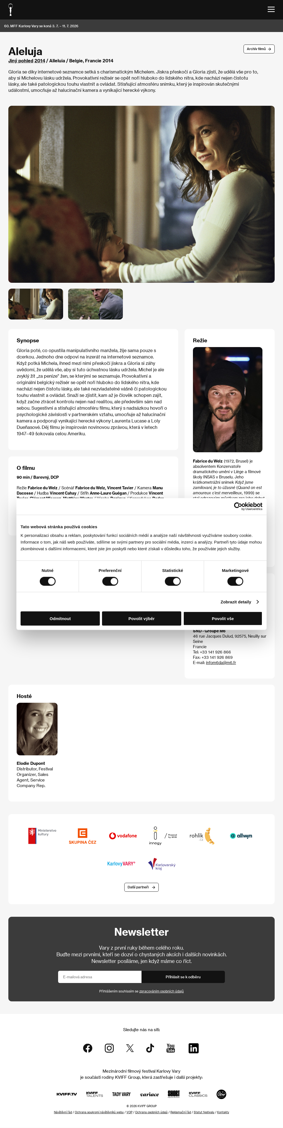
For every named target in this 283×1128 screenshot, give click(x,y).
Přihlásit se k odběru (183, 977)
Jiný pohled (20, 60)
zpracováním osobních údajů (161, 991)
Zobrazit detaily (236, 601)
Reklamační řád (180, 1112)
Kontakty (223, 1112)
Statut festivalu (204, 1112)
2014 (39, 60)
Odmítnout (60, 618)
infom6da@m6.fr (221, 662)
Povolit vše (223, 618)
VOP (129, 1112)
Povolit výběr (141, 618)
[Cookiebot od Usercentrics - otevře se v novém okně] (238, 506)
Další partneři (138, 887)
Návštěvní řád (63, 1112)
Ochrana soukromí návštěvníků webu (99, 1112)
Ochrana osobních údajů (151, 1112)
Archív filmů (256, 49)
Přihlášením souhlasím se (141, 991)
